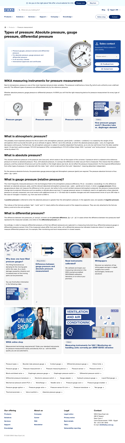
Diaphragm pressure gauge (38, 373)
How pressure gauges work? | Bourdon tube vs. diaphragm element (106, 125)
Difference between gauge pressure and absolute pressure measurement (45, 267)
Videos (98, 119)
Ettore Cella (97, 364)
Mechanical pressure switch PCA (18, 383)
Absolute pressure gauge (52, 392)
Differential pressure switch (90, 373)
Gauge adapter (65, 378)
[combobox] (107, 56)
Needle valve (55, 383)
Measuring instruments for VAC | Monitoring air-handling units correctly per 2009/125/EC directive (89, 346)
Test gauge (98, 387)
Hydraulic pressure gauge (86, 378)
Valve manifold (31, 392)
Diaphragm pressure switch (64, 373)
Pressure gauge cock (73, 383)
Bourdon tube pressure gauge (33, 364)
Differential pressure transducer (17, 378)
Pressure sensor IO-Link (59, 387)
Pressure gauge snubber (96, 383)
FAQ (8, 255)
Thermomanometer (13, 392)
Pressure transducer (81, 387)
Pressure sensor (77, 369)
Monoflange (40, 383)
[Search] (39, 10)
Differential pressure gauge (77, 364)
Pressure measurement (31, 369)
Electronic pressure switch (44, 378)
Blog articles (41, 261)
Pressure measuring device (56, 369)
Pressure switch (95, 369)
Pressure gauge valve (36, 387)
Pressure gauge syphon (14, 387)
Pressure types (11, 364)
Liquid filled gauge (108, 378)
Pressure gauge (11, 369)
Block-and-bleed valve (14, 373)
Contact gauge (55, 364)
